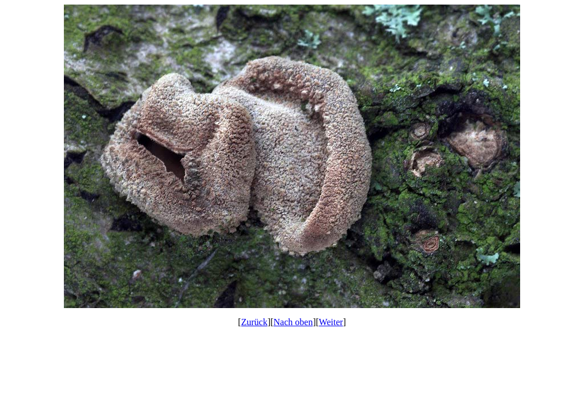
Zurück (254, 322)
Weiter (331, 322)
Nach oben (293, 322)
